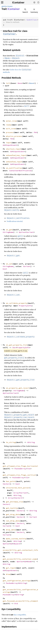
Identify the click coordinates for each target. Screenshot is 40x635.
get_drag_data (13, 514)
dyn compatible (20, 614)
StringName (8, 232)
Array (16, 493)
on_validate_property (16, 303)
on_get (9, 230)
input (8, 142)
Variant (30, 232)
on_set (9, 264)
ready (8, 125)
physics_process (14, 136)
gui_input (11, 568)
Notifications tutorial (15, 221)
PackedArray (20, 469)
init (8, 83)
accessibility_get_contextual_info (20, 550)
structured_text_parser (17, 488)
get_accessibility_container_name (20, 559)
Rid (16, 603)
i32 (29, 469)
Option (22, 232)
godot (4, 6)
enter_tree (11, 121)
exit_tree (11, 128)
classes (9, 6)
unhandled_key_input (16, 155)
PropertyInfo (25, 306)
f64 (35, 132)
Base (20, 83)
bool (5, 269)
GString (31, 442)
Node (29, 561)
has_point (11, 481)
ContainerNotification (20, 170)
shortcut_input (13, 149)
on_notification (14, 168)
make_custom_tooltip (16, 539)
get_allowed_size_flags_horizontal (20, 466)
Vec (14, 347)
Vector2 (6, 484)
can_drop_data (13, 521)
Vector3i (19, 498)
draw (8, 574)
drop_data (11, 530)
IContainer (18, 2)
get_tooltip (12, 508)
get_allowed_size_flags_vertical (19, 475)
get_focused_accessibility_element (20, 601)
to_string (11, 442)
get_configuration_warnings (17, 581)
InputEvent (11, 145)
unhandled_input (14, 162)
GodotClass (32, 20)
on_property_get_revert (17, 388)
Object (16, 544)
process (9, 132)
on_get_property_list (16, 345)
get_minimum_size (14, 502)
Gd (4, 145)
